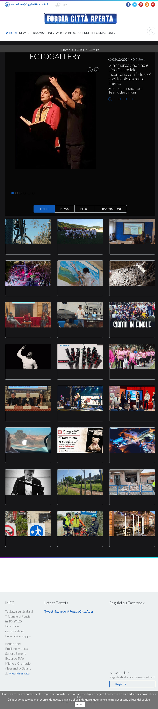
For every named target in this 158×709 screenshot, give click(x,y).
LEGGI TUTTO (121, 99)
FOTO (79, 50)
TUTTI (44, 209)
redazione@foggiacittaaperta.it (27, 4)
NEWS (24, 33)
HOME (12, 33)
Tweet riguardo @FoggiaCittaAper (68, 611)
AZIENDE (84, 33)
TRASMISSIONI (42, 33)
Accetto (80, 704)
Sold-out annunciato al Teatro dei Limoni (125, 90)
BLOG (72, 33)
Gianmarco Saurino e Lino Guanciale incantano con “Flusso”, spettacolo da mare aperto (129, 74)
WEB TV (61, 33)
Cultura (94, 50)
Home (65, 50)
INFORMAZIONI (103, 33)
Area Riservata (17, 673)
